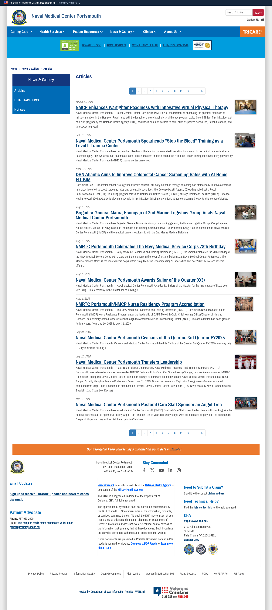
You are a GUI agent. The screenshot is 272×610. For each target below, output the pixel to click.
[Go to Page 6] (163, 91)
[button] (69, 3)
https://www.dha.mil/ (196, 521)
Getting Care (21, 32)
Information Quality (84, 574)
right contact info (203, 507)
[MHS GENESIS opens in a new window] (262, 20)
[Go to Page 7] (169, 91)
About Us (172, 32)
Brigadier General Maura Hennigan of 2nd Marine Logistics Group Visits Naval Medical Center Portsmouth (150, 215)
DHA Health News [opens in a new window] (26, 100)
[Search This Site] (239, 12)
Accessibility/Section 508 (160, 574)
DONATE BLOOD (91, 45)
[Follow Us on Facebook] (144, 471)
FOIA (205, 574)
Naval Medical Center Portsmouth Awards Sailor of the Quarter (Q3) (140, 280)
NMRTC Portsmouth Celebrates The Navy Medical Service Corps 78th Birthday (151, 246)
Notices (19, 110)
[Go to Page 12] (202, 91)
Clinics (150, 32)
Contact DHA (191, 540)
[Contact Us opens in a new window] (253, 20)
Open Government (111, 574)
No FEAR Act (221, 574)
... (195, 91)
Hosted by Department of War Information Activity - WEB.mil (112, 592)
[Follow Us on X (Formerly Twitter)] (152, 471)
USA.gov (239, 574)
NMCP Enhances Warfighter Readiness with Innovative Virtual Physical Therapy (152, 107)
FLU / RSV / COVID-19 (175, 45)
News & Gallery (122, 32)
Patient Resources (88, 32)
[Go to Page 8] (175, 91)
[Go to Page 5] (157, 91)
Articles (19, 91)
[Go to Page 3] (144, 91)
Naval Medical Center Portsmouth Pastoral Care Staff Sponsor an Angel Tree (149, 404)
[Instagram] (179, 471)
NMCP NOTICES (116, 45)
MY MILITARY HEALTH (145, 45)
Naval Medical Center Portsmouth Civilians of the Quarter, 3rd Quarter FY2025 (150, 338)
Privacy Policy (36, 574)
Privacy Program (59, 574)
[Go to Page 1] (132, 91)
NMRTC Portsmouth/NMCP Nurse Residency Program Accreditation (140, 304)
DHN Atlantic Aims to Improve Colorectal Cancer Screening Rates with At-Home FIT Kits (151, 176)
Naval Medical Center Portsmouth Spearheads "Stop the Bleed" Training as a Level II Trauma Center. (149, 143)
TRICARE (252, 31)
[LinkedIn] (170, 471)
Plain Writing (133, 574)
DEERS (175, 449)
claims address (216, 493)
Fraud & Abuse (188, 574)
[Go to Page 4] (151, 91)
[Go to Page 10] (187, 91)
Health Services (53, 32)
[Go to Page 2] (138, 91)
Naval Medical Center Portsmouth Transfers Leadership (129, 362)
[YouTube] (161, 471)
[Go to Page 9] (181, 91)
